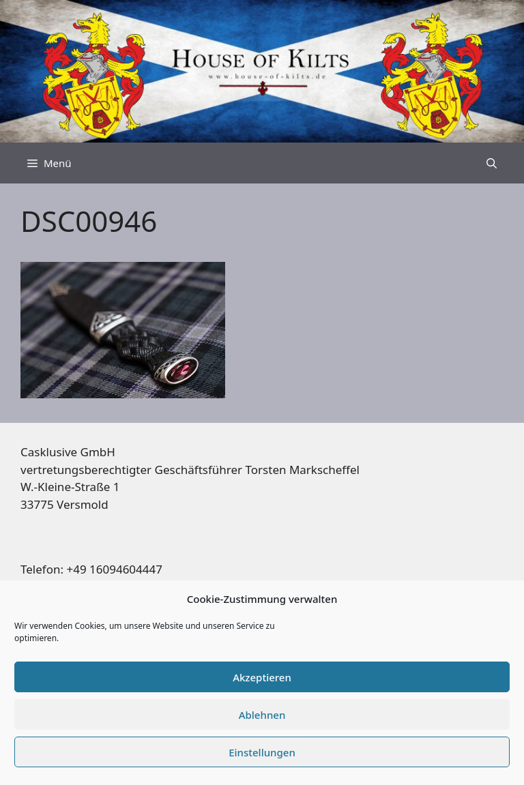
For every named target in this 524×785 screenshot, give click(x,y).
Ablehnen (262, 715)
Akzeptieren (262, 677)
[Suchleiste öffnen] (491, 163)
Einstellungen (262, 752)
